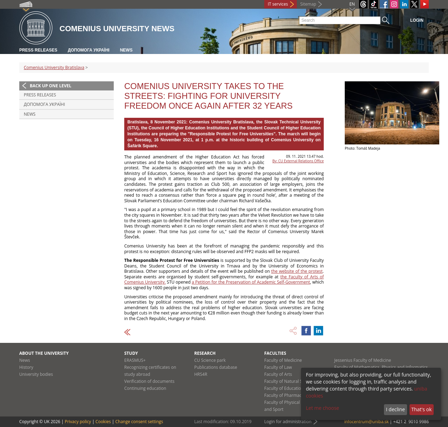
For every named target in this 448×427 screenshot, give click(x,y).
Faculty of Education (283, 388)
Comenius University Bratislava (54, 67)
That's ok (421, 409)
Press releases (38, 50)
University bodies (36, 374)
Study (131, 353)
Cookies (103, 422)
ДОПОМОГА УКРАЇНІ (89, 50)
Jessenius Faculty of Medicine (362, 360)
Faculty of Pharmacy (283, 395)
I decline (395, 409)
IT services (278, 4)
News (126, 50)
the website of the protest (297, 271)
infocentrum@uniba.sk (366, 422)
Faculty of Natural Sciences (290, 381)
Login (417, 20)
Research (205, 353)
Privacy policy (78, 422)
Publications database (215, 367)
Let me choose (322, 408)
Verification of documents (149, 381)
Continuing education (145, 388)
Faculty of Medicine (283, 360)
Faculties (275, 353)
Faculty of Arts (278, 374)
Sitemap (308, 4)
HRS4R (200, 374)
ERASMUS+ (135, 360)
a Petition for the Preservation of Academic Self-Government (251, 282)
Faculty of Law (278, 367)
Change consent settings (139, 422)
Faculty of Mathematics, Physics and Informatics (381, 367)
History (26, 367)
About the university (44, 353)
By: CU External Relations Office (298, 160)
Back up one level (50, 86)
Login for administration (288, 422)
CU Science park (210, 360)
